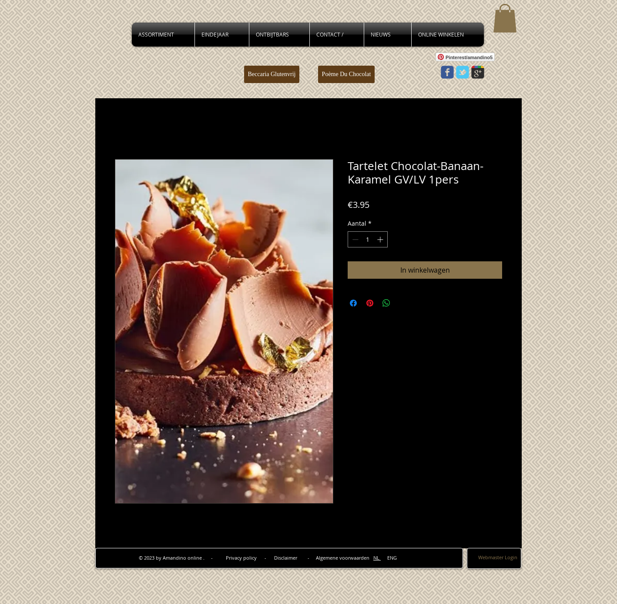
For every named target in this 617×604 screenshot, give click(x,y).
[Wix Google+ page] (477, 72)
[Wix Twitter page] (462, 72)
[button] (505, 18)
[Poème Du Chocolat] (346, 74)
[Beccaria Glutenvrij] (271, 74)
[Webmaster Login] (498, 557)
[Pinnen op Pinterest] (370, 303)
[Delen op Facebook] (353, 303)
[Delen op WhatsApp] (386, 303)
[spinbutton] (368, 239)
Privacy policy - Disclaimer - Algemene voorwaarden (299, 557)
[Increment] (381, 239)
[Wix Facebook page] (447, 72)
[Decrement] (354, 239)
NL (377, 557)
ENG (389, 557)
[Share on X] (403, 303)
